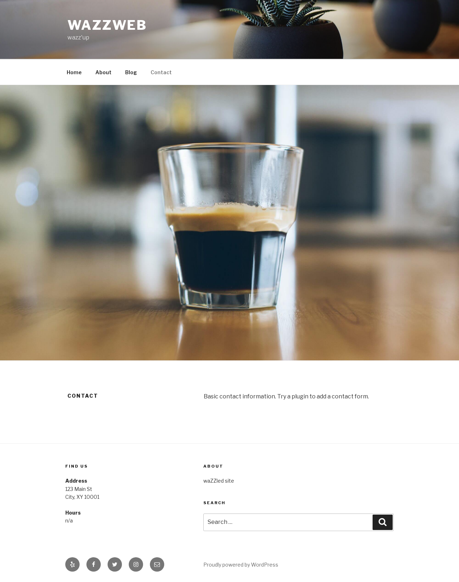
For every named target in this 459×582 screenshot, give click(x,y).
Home (74, 72)
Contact (161, 72)
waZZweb (107, 25)
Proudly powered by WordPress (240, 565)
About (103, 72)
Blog (131, 72)
